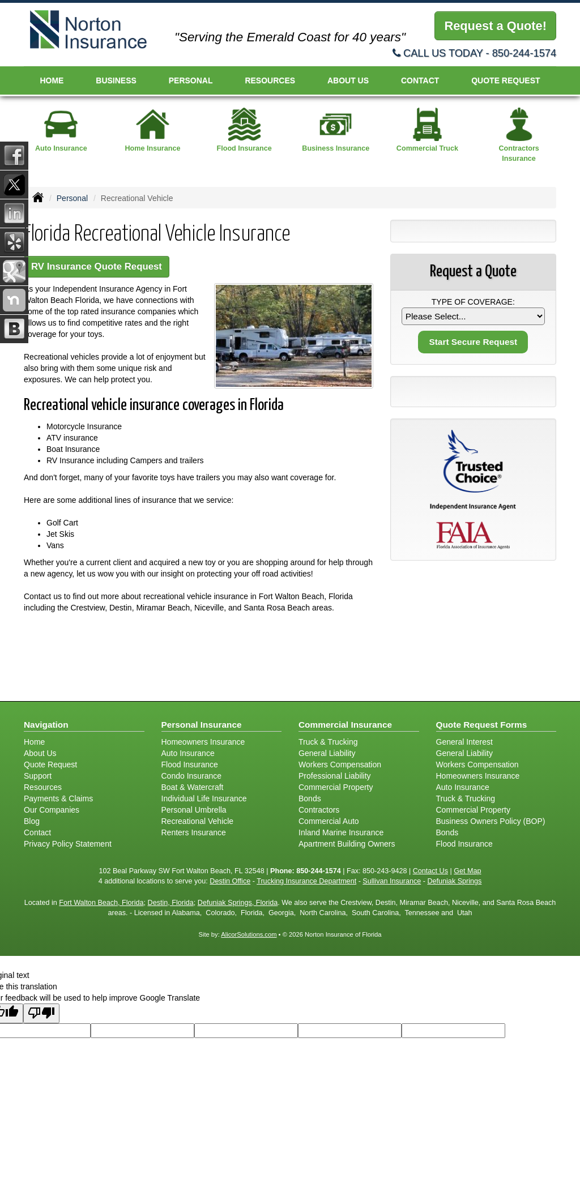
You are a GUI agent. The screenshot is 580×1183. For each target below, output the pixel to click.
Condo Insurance (191, 775)
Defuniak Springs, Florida (238, 903)
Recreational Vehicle (197, 821)
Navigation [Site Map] (46, 724)
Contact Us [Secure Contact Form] (430, 871)
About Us (40, 753)
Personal (72, 198)
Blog (32, 821)
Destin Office (230, 881)
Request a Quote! (495, 26)
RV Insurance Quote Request (96, 266)
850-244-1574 (524, 53)
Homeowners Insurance (203, 741)
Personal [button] (191, 80)
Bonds (309, 798)
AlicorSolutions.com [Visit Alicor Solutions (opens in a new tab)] (248, 934)
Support (38, 775)
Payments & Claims (58, 798)
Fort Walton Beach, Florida (101, 903)
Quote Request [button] (505, 80)
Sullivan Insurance (391, 881)
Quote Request (50, 764)
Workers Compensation (339, 764)
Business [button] (116, 80)
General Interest (464, 741)
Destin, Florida (171, 903)
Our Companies (51, 809)
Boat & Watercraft (192, 787)
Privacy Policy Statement (68, 843)
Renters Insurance (193, 832)
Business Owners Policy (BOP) (490, 821)
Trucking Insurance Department (306, 881)
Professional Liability (334, 775)
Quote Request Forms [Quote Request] (481, 724)
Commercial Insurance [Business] (345, 724)
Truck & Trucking (328, 741)
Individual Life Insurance (204, 798)
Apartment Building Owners (346, 843)
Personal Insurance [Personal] (201, 724)
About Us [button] (348, 80)
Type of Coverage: (473, 301)
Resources (43, 787)
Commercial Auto (328, 821)
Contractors (318, 809)
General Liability (326, 753)
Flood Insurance (189, 764)
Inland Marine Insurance (340, 832)
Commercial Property (335, 787)
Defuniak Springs (454, 881)
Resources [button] (270, 80)
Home (51, 80)
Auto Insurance (188, 753)
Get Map (467, 871)
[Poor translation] (41, 1013)
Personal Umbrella (194, 809)
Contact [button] (420, 80)
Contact (37, 832)
